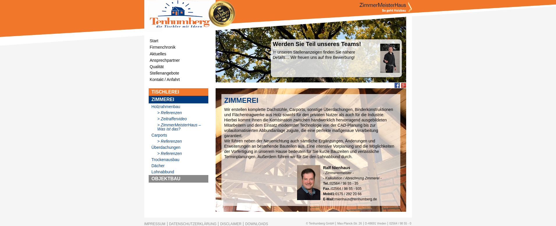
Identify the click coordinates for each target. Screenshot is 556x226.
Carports (159, 135)
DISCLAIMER (230, 224)
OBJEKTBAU (166, 178)
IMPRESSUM (155, 224)
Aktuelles (158, 54)
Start (154, 40)
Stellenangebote (164, 73)
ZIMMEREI (163, 99)
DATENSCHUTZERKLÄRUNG (192, 224)
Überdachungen (166, 147)
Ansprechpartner (165, 60)
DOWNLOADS (256, 224)
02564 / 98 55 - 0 (400, 223)
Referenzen (171, 112)
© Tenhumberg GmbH (320, 223)
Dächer (158, 165)
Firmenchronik (163, 47)
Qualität (157, 66)
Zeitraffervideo (174, 118)
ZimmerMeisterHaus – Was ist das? (179, 127)
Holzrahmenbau (166, 106)
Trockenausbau (166, 159)
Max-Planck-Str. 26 (349, 223)
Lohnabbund (163, 172)
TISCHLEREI (165, 91)
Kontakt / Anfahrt (165, 79)
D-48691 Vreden (375, 223)
